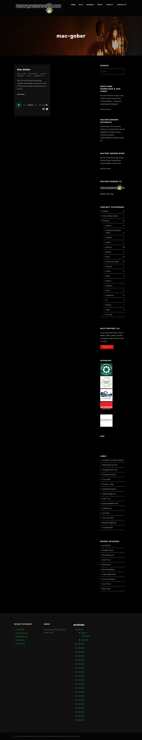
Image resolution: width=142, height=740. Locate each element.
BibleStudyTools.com (110, 465)
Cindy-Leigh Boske (109, 574)
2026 (80, 630)
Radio (108, 276)
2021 (81, 660)
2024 (81, 648)
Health (108, 242)
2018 (81, 672)
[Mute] (40, 105)
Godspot (105, 211)
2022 (81, 656)
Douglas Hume (107, 550)
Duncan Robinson (108, 579)
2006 (81, 720)
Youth (108, 310)
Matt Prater (33, 74)
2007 (81, 716)
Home (73, 5)
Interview (105, 221)
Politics (108, 271)
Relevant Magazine (109, 523)
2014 (81, 688)
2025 (81, 644)
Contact (109, 5)
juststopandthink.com (110, 503)
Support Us (121, 5)
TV (107, 300)
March (84, 640)
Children (109, 237)
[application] (32, 105)
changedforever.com (109, 470)
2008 (81, 712)
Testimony (110, 295)
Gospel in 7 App (108, 484)
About (100, 5)
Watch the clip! (107, 194)
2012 (81, 696)
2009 (81, 708)
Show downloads (50, 630)
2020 (81, 664)
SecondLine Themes (66, 736)
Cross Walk (106, 479)
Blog (81, 5)
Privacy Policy (40, 736)
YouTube (109, 314)
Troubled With (107, 527)
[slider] (44, 106)
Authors (109, 225)
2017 (81, 676)
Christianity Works (109, 474)
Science (108, 281)
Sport (108, 290)
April (84, 633)
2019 (81, 668)
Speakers (109, 286)
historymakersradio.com (27, 736)
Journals (90, 5)
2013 (81, 692)
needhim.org (107, 508)
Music (108, 257)
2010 (81, 704)
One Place (105, 513)
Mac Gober (23, 69)
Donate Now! (107, 347)
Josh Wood (106, 545)
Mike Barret (106, 565)
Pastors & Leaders (112, 262)
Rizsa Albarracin (108, 555)
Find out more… (106, 109)
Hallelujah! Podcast (109, 489)
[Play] (19, 105)
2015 (81, 684)
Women (108, 305)
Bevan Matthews (108, 569)
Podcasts (109, 266)
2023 (81, 652)
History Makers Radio (110, 216)
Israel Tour (106, 499)
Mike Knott (106, 589)
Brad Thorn (106, 560)
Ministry (109, 247)
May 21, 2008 (21, 74)
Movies (108, 252)
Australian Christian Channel (112, 460)
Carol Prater (106, 584)
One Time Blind (108, 518)
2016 (81, 680)
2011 (81, 700)
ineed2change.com (109, 494)
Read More (21, 94)
